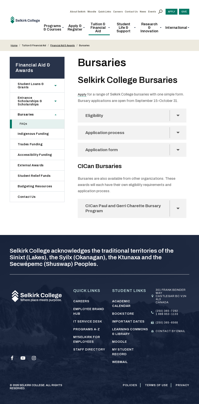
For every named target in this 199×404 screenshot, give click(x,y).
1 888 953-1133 (167, 314)
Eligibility (95, 115)
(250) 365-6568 (167, 322)
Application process (106, 133)
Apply (82, 94)
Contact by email (170, 331)
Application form (103, 150)
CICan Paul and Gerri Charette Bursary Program (125, 210)
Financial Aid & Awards (62, 45)
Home (14, 45)
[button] (53, 27)
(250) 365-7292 (167, 310)
